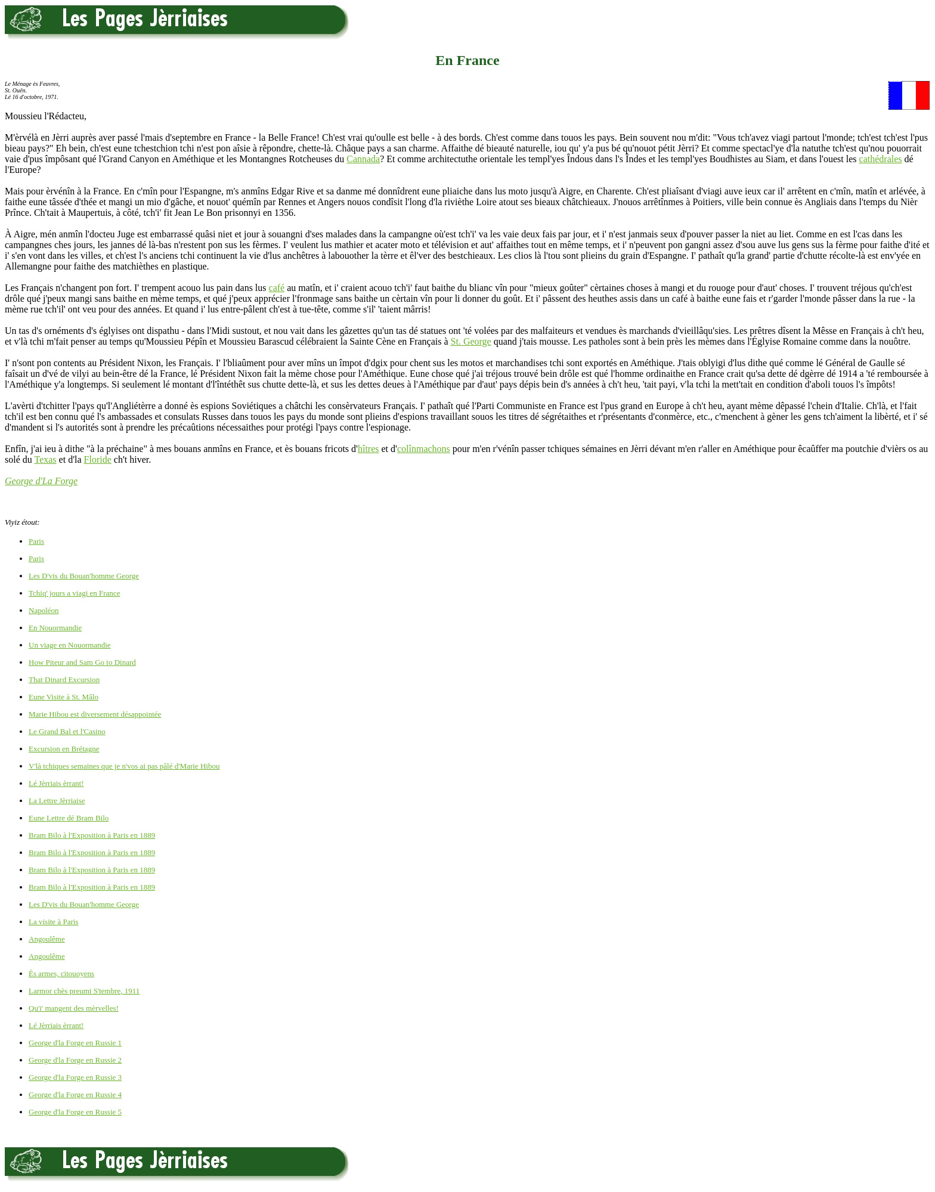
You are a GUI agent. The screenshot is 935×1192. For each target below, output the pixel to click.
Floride (98, 459)
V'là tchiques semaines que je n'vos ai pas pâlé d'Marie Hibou (124, 765)
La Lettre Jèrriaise (57, 800)
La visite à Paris (53, 921)
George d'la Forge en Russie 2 (75, 1059)
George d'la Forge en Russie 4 (75, 1094)
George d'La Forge (41, 481)
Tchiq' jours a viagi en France (74, 593)
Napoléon (44, 610)
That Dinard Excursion (64, 679)
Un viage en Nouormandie (70, 644)
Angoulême (47, 938)
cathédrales (880, 159)
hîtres (368, 449)
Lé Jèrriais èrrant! (56, 783)
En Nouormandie (55, 627)
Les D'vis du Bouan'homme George (84, 575)
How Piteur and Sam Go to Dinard (82, 662)
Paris (36, 541)
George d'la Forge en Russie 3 (75, 1077)
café (277, 288)
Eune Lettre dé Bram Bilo (69, 817)
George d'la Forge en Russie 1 (75, 1042)
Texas (45, 459)
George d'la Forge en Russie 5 (75, 1111)
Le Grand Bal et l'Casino (67, 731)
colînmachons (423, 449)
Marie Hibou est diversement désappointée (95, 714)
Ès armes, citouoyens (61, 973)
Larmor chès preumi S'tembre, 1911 (84, 990)
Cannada (363, 159)
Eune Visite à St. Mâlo (63, 696)
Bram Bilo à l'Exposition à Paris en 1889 (92, 835)
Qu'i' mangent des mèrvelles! (74, 1008)
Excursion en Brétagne (64, 748)
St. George (471, 341)
